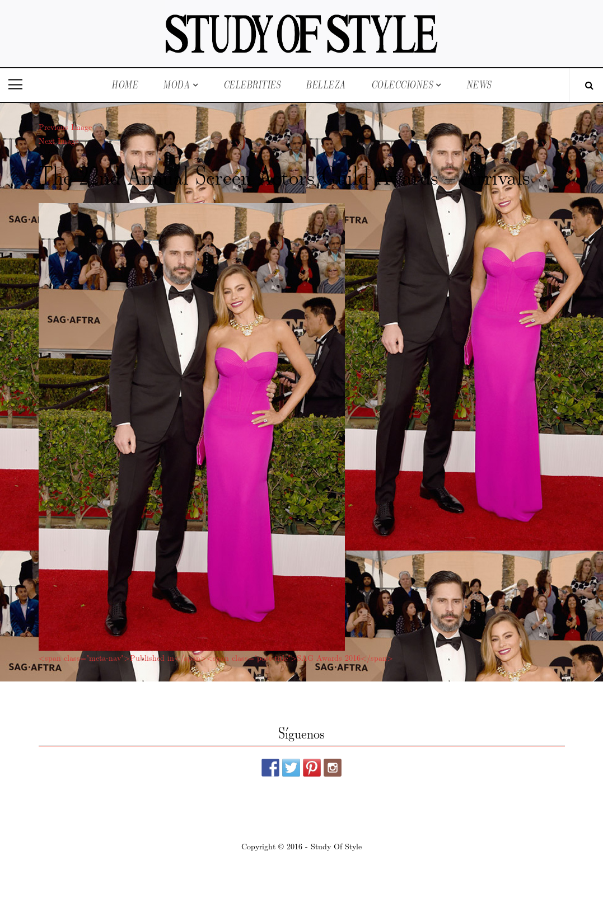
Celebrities (252, 85)
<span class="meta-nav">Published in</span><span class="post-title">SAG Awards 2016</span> (216, 657)
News (479, 85)
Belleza (326, 85)
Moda (176, 85)
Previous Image (65, 126)
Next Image (58, 140)
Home (124, 85)
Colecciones (402, 85)
